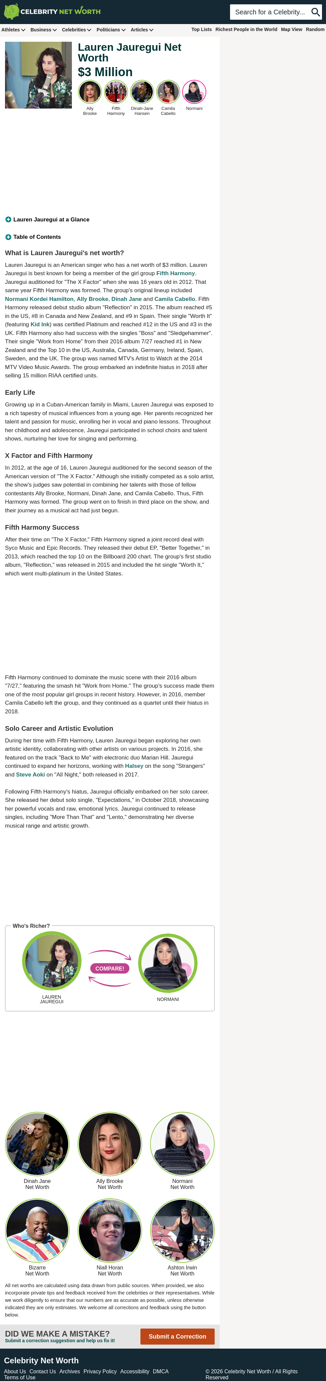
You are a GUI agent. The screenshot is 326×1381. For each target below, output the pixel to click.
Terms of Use (19, 1377)
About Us (15, 1371)
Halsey (134, 766)
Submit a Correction (177, 1336)
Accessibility (134, 1371)
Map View (291, 29)
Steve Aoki (30, 774)
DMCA (161, 1371)
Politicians (111, 29)
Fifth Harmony (175, 273)
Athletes (13, 29)
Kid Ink (40, 324)
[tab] (110, 219)
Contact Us (42, 1371)
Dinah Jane (126, 299)
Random (315, 29)
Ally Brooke (92, 299)
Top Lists (201, 29)
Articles (142, 29)
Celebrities (77, 29)
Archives (70, 1371)
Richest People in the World (247, 29)
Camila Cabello (174, 299)
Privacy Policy (100, 1371)
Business (43, 29)
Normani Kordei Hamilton (39, 299)
